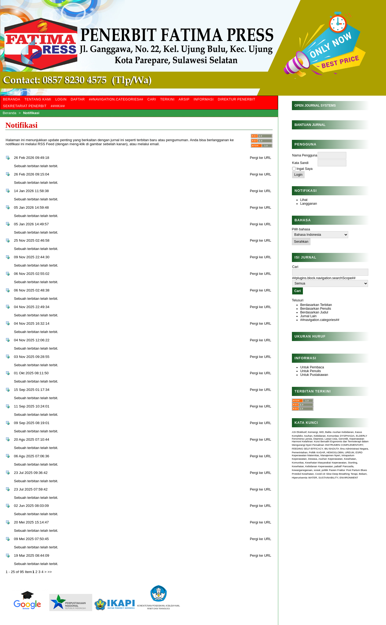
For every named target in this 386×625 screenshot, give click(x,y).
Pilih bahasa (301, 229)
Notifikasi (31, 113)
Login (60, 99)
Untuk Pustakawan (314, 375)
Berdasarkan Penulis (315, 308)
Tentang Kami (37, 99)
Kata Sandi (300, 163)
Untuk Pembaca (312, 367)
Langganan (308, 203)
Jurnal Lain (308, 316)
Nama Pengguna (304, 155)
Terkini (167, 99)
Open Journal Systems (315, 105)
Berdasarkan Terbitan (316, 305)
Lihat (303, 200)
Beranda (11, 99)
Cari (151, 99)
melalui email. (148, 144)
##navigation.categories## (319, 320)
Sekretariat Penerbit (25, 106)
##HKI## (58, 106)
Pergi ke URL (260, 158)
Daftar (78, 99)
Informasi (204, 99)
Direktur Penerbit (236, 99)
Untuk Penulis (310, 371)
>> (49, 572)
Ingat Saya (304, 169)
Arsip (184, 99)
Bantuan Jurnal (310, 125)
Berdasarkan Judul (314, 312)
